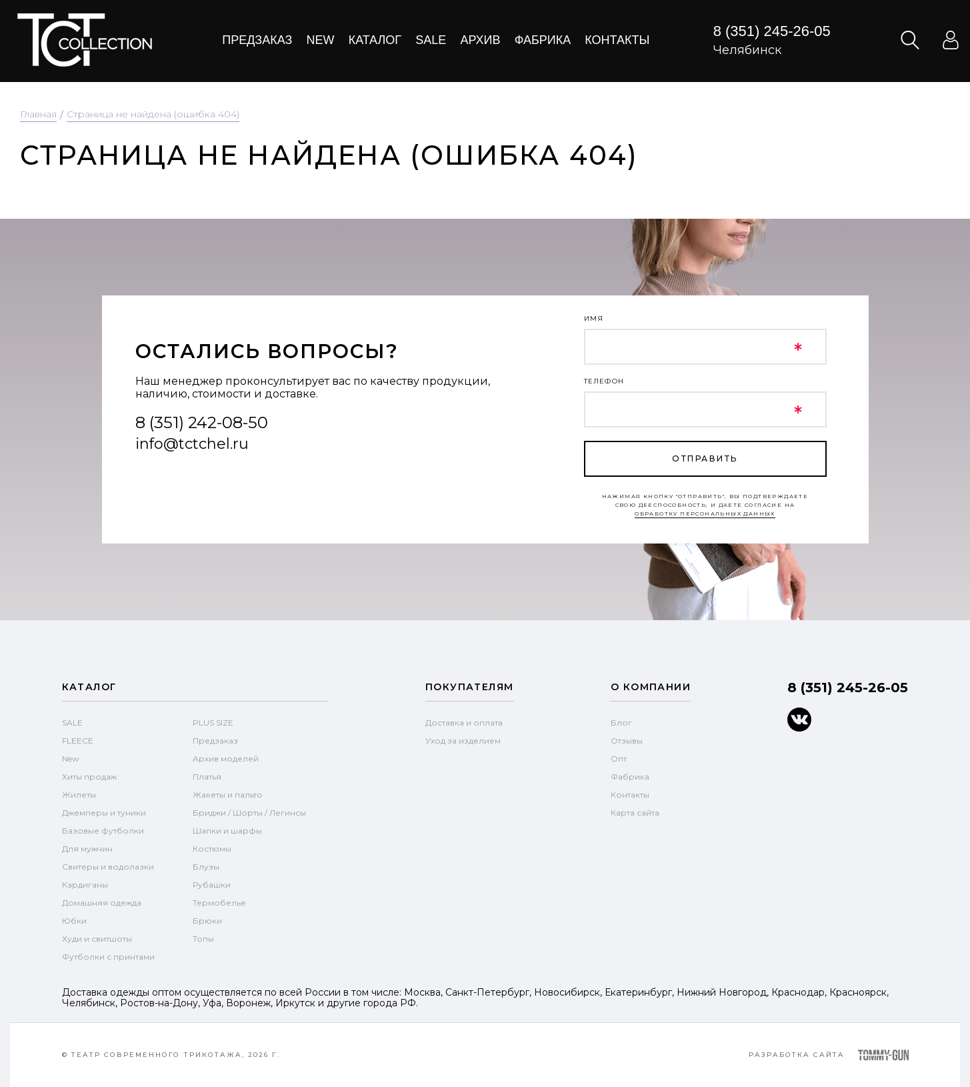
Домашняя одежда (101, 903)
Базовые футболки (103, 831)
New (321, 40)
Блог (621, 723)
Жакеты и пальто (228, 795)
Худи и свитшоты (97, 939)
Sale (430, 40)
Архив (480, 40)
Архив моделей (226, 759)
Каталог (375, 40)
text (84, 40)
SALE (72, 723)
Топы (203, 939)
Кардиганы (85, 885)
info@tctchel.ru (192, 444)
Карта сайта (635, 813)
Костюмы (212, 849)
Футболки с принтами (108, 957)
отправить (704, 458)
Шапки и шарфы (227, 831)
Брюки (207, 921)
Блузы (206, 867)
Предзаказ (257, 40)
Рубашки (212, 885)
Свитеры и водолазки (108, 867)
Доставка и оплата (464, 723)
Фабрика (543, 40)
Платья (207, 777)
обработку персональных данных (705, 513)
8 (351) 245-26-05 (772, 31)
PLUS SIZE (213, 723)
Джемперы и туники (104, 813)
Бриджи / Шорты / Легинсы (249, 813)
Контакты (617, 40)
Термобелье (219, 903)
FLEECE (77, 741)
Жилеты (79, 795)
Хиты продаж (89, 777)
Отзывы (627, 741)
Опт (619, 759)
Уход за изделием (463, 741)
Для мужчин (87, 849)
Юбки (74, 921)
